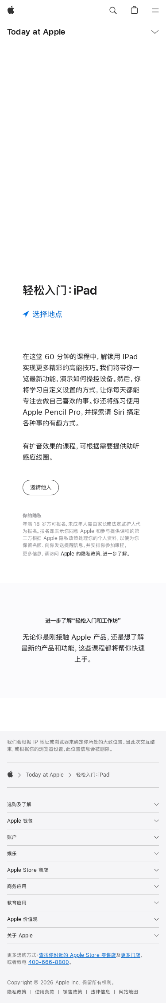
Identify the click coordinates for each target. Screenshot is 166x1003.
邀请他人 (40, 487)
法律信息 (100, 992)
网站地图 (128, 992)
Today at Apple (36, 31)
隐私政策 (17, 992)
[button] (113, 10)
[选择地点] (42, 314)
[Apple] (11, 10)
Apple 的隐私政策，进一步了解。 (95, 553)
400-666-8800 (48, 962)
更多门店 (130, 955)
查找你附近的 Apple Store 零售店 (77, 955)
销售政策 (72, 992)
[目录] (155, 10)
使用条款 (44, 992)
